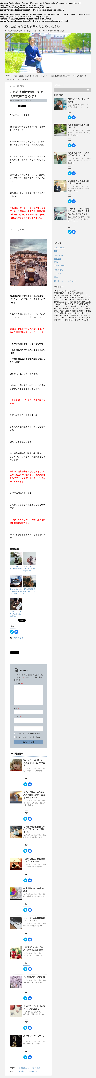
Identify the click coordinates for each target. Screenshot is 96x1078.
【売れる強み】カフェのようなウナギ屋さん (16, 614)
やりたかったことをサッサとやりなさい (32, 26)
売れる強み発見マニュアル (61, 76)
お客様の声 (58, 255)
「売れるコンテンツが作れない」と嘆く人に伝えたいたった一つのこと (78, 211)
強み (56, 277)
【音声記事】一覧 (12, 79)
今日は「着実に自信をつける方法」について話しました (34, 829)
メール (17, 717)
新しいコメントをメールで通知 (28, 734)
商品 (56, 262)
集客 (56, 251)
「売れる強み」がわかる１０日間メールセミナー (31, 76)
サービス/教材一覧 (79, 76)
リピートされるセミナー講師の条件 (16, 567)
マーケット (58, 273)
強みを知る (18, 638)
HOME (8, 76)
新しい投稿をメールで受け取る (28, 737)
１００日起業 (59, 248)
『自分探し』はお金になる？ (29, 1068)
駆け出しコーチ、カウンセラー (66, 281)
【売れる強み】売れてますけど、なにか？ (29, 591)
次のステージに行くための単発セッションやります (34, 762)
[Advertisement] (72, 337)
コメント (18, 683)
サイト (16, 725)
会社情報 (25, 79)
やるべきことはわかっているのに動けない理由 (16, 591)
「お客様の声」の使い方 (34, 977)
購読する (59, 85)
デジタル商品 (59, 265)
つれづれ (57, 259)
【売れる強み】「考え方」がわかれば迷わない (29, 568)
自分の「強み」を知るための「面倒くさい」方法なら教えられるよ (34, 795)
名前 (16, 708)
